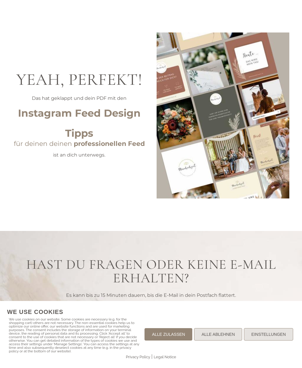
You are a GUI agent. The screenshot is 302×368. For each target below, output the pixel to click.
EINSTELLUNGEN (268, 334)
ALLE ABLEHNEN (218, 334)
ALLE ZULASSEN (168, 334)
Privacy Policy (138, 357)
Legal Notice (165, 357)
